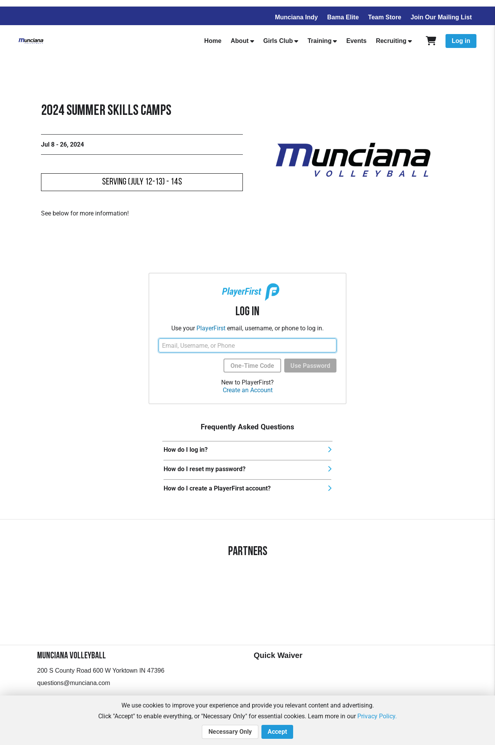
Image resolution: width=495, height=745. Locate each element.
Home (212, 41)
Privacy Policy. (377, 716)
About (240, 41)
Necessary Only (230, 731)
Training (319, 41)
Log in (461, 41)
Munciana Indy (296, 17)
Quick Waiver (278, 655)
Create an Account (248, 390)
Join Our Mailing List (441, 17)
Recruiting (391, 41)
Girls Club (278, 41)
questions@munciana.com (73, 683)
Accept (277, 732)
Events (356, 41)
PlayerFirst (210, 328)
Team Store (384, 17)
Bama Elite (343, 17)
